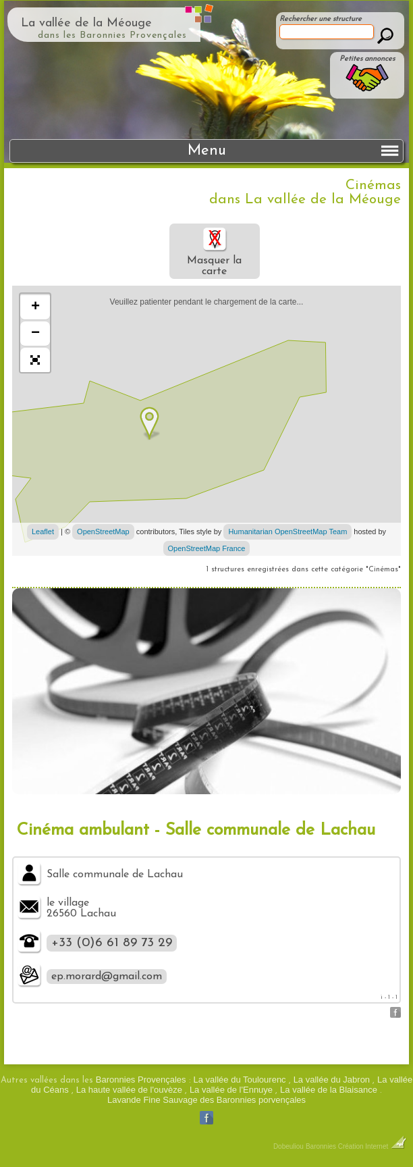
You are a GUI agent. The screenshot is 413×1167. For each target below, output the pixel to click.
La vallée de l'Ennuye (231, 1090)
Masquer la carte (214, 251)
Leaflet (43, 531)
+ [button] (35, 307)
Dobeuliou (288, 1146)
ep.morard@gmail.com (106, 976)
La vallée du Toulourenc (240, 1079)
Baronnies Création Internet (356, 1146)
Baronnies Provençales (141, 1079)
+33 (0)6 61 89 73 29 (111, 943)
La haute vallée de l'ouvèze (129, 1090)
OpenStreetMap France (207, 548)
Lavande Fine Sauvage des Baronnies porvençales (206, 1100)
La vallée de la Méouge (86, 23)
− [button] (35, 333)
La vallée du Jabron (332, 1079)
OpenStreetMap (103, 531)
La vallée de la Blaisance (328, 1090)
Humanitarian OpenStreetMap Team (287, 531)
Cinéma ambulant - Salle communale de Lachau (196, 830)
